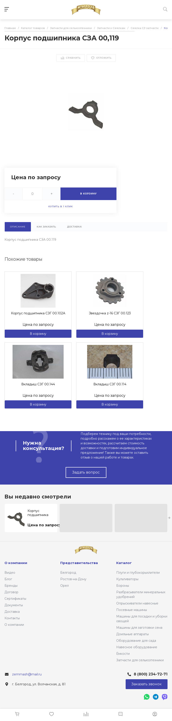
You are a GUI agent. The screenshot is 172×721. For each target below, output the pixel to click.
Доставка (12, 612)
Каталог (124, 563)
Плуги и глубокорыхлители (138, 573)
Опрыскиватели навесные (137, 603)
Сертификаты (15, 599)
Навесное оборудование (136, 647)
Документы (13, 605)
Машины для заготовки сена (139, 628)
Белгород (68, 573)
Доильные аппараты (132, 634)
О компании (14, 625)
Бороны (122, 586)
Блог (8, 579)
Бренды (10, 586)
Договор (11, 592)
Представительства (79, 563)
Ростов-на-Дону (73, 579)
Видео (9, 573)
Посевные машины (131, 610)
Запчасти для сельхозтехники (140, 660)
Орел (64, 586)
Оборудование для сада (136, 641)
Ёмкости (123, 654)
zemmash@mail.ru (27, 674)
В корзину (38, 334)
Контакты (12, 618)
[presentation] (169, 518)
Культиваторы (127, 579)
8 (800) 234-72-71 (151, 674)
